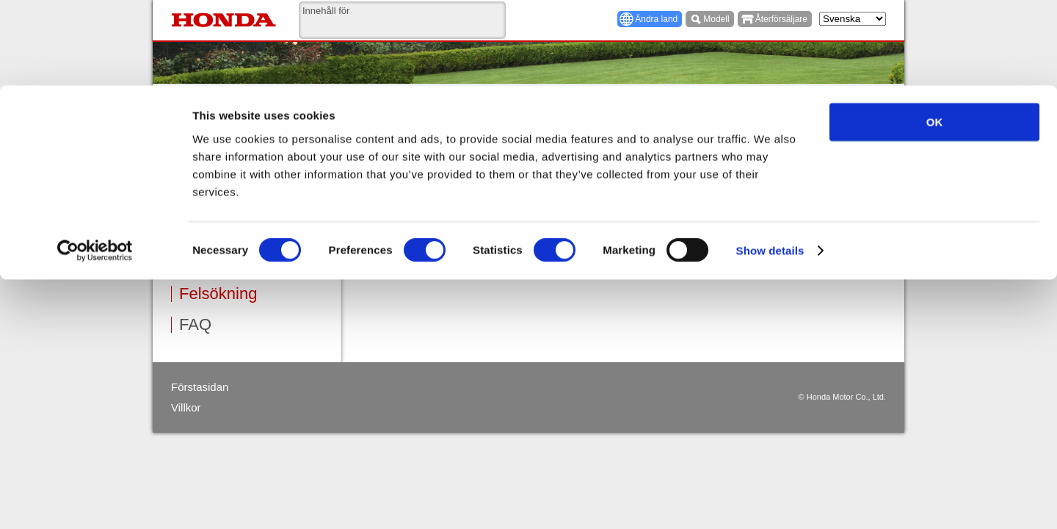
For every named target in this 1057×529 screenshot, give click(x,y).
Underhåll (213, 232)
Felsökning (218, 294)
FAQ (195, 325)
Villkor (186, 407)
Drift (193, 201)
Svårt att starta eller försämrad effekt (451, 206)
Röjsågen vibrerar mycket (428, 262)
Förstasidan (199, 387)
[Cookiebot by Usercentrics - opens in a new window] (95, 166)
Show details (770, 165)
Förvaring (213, 263)
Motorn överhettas (412, 244)
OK (934, 36)
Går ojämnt (397, 225)
